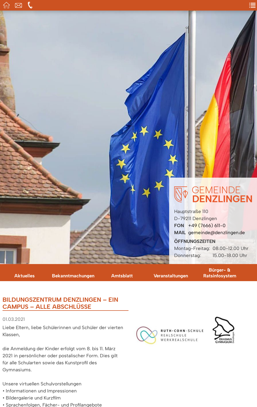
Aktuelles (24, 276)
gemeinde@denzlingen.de (216, 232)
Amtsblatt (122, 276)
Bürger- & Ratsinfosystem (219, 273)
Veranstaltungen (171, 276)
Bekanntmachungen (73, 276)
